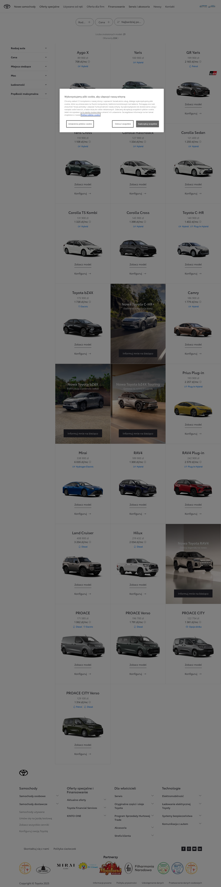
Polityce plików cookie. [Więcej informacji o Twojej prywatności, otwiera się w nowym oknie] (90, 115)
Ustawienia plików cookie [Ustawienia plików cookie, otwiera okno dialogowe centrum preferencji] (80, 124)
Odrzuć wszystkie (123, 124)
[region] (112, 110)
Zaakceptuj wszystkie (147, 124)
